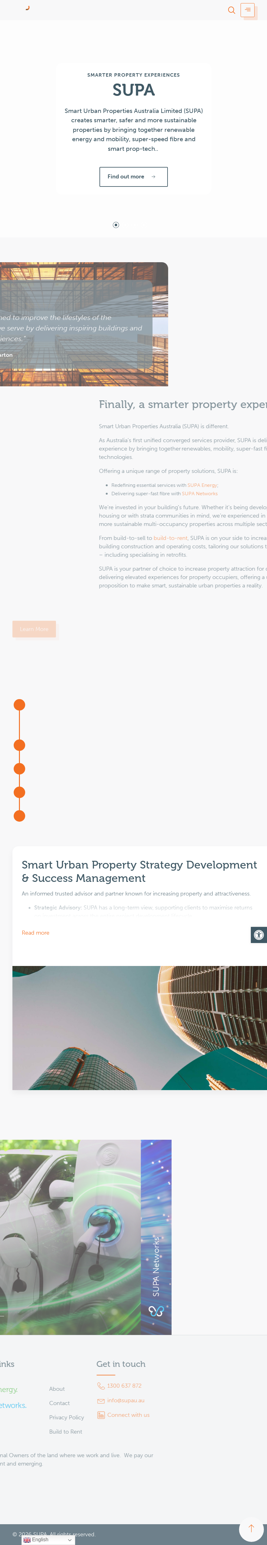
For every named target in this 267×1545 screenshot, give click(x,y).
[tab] (116, 225)
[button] (259, 935)
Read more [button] (35, 932)
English (35, 1540)
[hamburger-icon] (248, 10)
